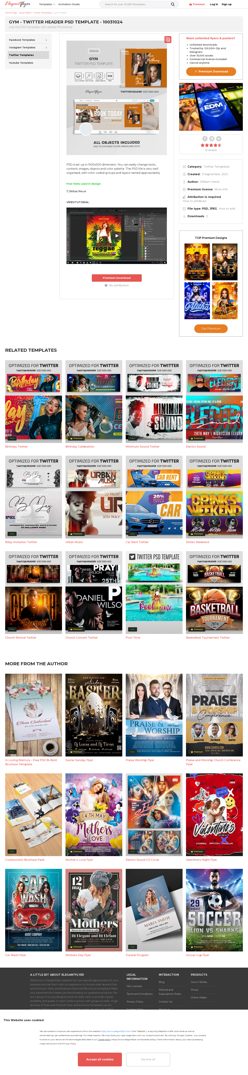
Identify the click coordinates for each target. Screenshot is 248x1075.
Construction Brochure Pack (25, 859)
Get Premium (211, 328)
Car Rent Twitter (137, 542)
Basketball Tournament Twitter (208, 637)
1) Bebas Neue (76, 191)
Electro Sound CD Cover (142, 859)
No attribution (117, 285)
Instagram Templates (22, 47)
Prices (194, 989)
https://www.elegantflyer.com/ (116, 1031)
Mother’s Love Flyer (79, 859)
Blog (161, 982)
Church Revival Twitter (20, 637)
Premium (206, 4)
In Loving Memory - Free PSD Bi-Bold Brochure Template (31, 762)
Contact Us (165, 1001)
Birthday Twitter (16, 446)
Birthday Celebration (79, 446)
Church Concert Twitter (81, 637)
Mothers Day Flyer (78, 955)
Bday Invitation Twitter (21, 542)
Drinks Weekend (197, 542)
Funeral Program (137, 955)
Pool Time (133, 637)
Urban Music (74, 542)
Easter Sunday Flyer (79, 760)
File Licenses (134, 986)
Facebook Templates (22, 39)
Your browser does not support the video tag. (211, 107)
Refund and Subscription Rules (170, 991)
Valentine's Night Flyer (201, 859)
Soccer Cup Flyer (197, 955)
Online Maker (199, 997)
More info (221, 189)
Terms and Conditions (140, 993)
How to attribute (194, 201)
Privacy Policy (135, 1001)
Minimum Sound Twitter (142, 446)
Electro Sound (196, 446)
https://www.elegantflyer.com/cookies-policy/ (133, 1039)
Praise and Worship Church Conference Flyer (213, 762)
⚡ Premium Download (211, 71)
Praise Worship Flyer (140, 760)
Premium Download (117, 277)
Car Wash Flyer (15, 955)
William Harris (210, 181)
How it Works (199, 982)
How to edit (227, 208)
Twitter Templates (217, 166)
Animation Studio (69, 4)
